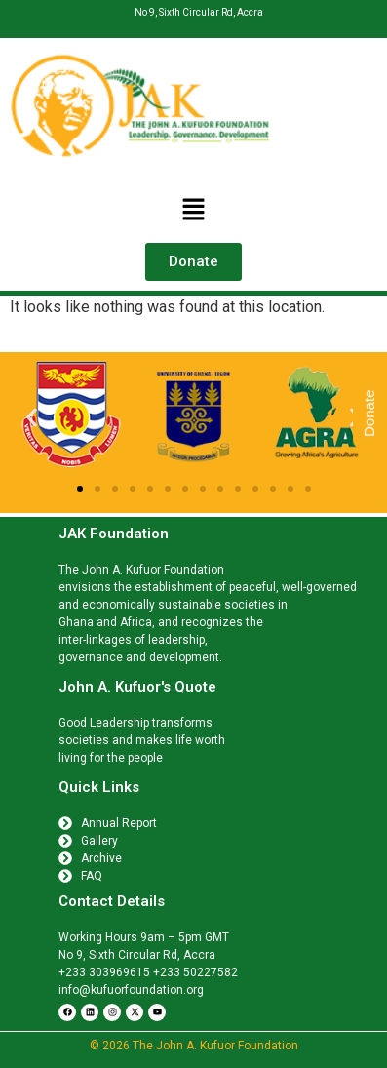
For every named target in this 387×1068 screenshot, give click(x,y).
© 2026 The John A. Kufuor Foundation (194, 1045)
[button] (193, 210)
